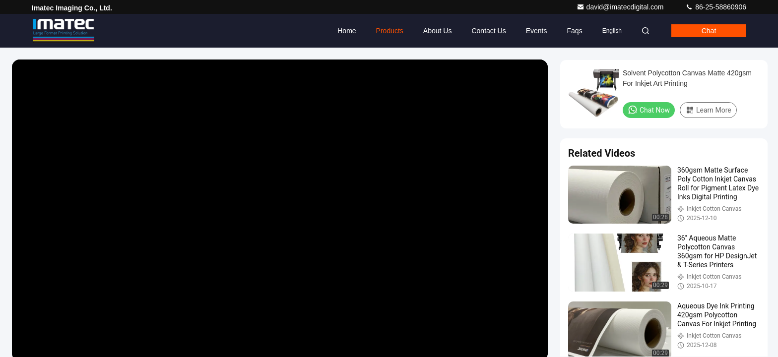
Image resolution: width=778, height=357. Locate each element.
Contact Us (488, 31)
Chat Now (649, 110)
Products (389, 31)
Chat (709, 31)
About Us (437, 31)
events (536, 31)
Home (346, 31)
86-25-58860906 (715, 7)
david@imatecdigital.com (621, 7)
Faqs (575, 31)
